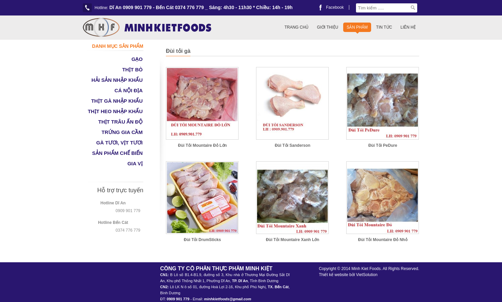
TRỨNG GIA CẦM (122, 132)
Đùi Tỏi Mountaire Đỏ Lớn (202, 145)
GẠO (137, 59)
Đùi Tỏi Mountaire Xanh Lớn (292, 239)
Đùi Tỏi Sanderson (293, 145)
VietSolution (367, 274)
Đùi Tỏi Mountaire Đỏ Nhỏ (382, 239)
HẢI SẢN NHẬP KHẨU (117, 80)
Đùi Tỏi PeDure (382, 145)
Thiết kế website (333, 274)
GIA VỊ (135, 163)
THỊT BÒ (132, 69)
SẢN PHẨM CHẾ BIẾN (117, 153)
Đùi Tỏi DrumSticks (202, 239)
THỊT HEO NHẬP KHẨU (115, 111)
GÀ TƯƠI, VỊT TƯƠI (119, 142)
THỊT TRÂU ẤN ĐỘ (120, 122)
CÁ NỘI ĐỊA (128, 90)
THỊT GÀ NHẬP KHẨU (117, 101)
